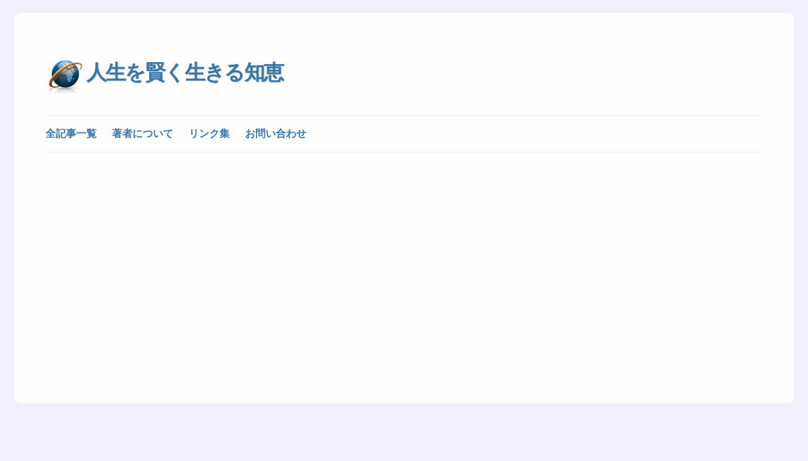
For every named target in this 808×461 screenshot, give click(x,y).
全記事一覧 (71, 133)
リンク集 (209, 133)
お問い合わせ (275, 133)
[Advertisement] (404, 257)
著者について (142, 133)
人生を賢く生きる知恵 (184, 72)
